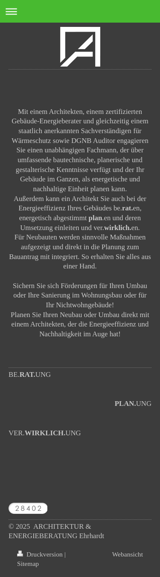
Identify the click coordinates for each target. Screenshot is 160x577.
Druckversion (40, 554)
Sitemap (28, 563)
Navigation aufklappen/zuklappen (80, 11)
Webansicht (127, 554)
